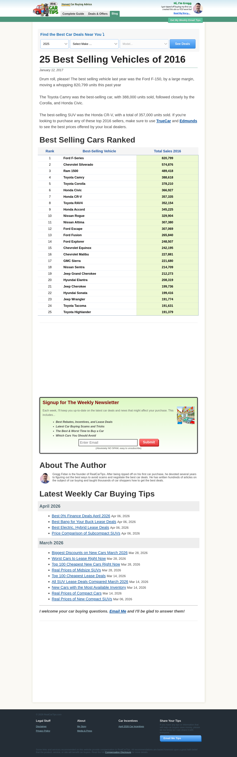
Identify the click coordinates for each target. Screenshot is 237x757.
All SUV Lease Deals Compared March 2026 (90, 581)
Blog (115, 13)
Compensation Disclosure (118, 752)
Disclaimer (41, 726)
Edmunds (188, 121)
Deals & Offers (98, 13)
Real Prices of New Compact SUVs (82, 599)
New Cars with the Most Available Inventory (89, 587)
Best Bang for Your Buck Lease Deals (84, 521)
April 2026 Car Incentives (131, 726)
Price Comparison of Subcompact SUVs (86, 533)
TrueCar (163, 121)
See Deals (182, 44)
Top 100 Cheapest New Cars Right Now (86, 564)
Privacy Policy (43, 730)
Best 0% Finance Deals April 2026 (81, 516)
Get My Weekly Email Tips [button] (185, 20)
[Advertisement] (119, 363)
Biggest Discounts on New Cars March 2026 (90, 552)
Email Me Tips (172, 738)
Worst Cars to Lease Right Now (79, 558)
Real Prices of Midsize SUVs (76, 570)
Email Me (117, 611)
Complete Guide (73, 13)
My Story (81, 726)
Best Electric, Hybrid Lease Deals (80, 527)
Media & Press (84, 730)
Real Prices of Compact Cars (77, 593)
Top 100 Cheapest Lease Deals (79, 576)
